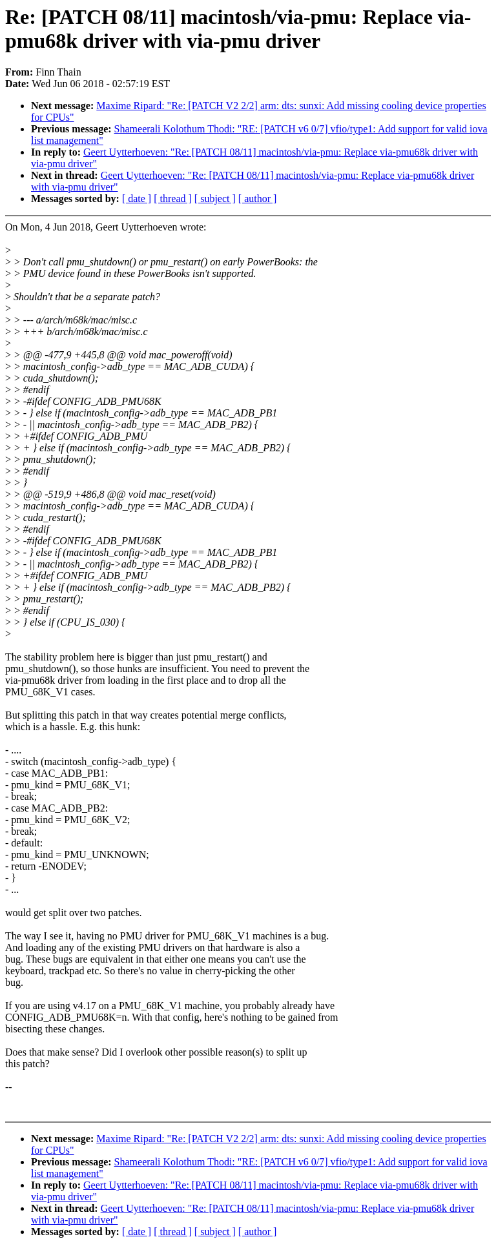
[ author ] (257, 198)
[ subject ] (215, 198)
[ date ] (136, 198)
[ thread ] (173, 198)
